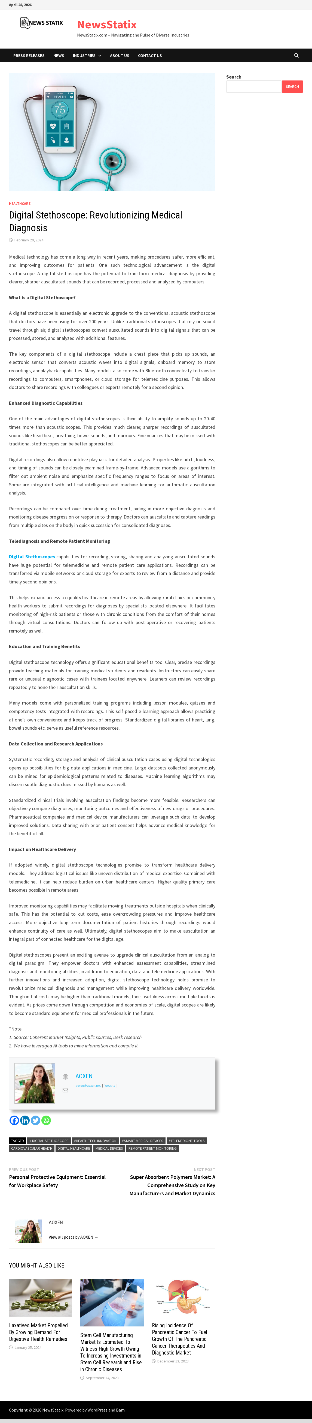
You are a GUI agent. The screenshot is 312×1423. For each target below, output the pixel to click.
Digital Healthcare (74, 1148)
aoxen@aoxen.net (88, 1086)
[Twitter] (35, 1120)
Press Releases (29, 55)
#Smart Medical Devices (142, 1140)
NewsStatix (107, 24)
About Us (119, 55)
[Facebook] (14, 1120)
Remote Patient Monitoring (153, 1148)
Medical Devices (109, 1148)
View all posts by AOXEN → (74, 1237)
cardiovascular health (31, 1148)
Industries (84, 55)
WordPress (97, 1410)
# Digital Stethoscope (49, 1140)
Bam (120, 1410)
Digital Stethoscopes (32, 556)
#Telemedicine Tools (187, 1140)
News (58, 55)
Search (233, 77)
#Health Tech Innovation (95, 1140)
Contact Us (150, 55)
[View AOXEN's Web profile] (65, 1077)
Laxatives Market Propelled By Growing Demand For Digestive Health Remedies (38, 1332)
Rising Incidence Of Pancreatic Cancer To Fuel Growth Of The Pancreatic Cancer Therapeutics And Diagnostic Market (179, 1339)
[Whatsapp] (46, 1120)
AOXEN (84, 1076)
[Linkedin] (25, 1120)
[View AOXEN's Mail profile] (65, 1090)
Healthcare (19, 203)
